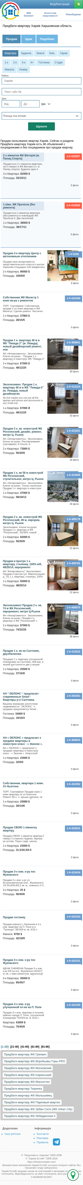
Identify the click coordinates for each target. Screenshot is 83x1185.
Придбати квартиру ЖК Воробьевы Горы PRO (34, 1061)
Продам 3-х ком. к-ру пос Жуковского (19, 873)
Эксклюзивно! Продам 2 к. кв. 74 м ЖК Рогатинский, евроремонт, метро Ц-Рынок (22, 608)
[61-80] (35, 1046)
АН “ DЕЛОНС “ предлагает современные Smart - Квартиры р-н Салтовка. (21, 696)
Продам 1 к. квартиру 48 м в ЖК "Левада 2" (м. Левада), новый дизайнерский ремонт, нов (22, 345)
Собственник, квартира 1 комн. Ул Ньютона (23, 785)
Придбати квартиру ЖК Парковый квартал (32, 1102)
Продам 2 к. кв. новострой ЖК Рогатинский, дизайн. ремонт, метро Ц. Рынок (22, 431)
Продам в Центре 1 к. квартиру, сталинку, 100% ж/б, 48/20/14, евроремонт (22, 564)
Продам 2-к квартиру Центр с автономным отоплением (22, 255)
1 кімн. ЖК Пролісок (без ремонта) (19, 206)
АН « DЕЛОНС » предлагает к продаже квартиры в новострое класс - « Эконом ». (22, 741)
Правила (42, 1142)
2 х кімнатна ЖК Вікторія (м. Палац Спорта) (21, 157)
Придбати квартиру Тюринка (23, 1088)
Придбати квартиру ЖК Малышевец (28, 1095)
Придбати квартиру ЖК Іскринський (27, 1075)
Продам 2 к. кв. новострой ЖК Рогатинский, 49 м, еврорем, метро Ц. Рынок (22, 520)
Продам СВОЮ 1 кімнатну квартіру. (20, 829)
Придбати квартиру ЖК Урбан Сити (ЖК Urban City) (38, 1109)
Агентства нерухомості (50, 14)
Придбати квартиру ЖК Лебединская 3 (29, 1116)
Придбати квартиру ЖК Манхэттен (27, 1081)
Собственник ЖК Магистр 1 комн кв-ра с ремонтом (21, 299)
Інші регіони (12, 1134)
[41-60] (25, 1046)
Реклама (42, 1138)
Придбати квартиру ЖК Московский (27, 1068)
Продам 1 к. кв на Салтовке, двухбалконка (21, 652)
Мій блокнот (29, 14)
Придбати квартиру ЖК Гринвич (25, 1054)
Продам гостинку (14, 917)
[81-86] (45, 1046)
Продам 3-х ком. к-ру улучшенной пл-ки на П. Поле (22, 1006)
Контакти (43, 1134)
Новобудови (73, 14)
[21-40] (14, 1046)
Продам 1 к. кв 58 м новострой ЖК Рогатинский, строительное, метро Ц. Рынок (23, 476)
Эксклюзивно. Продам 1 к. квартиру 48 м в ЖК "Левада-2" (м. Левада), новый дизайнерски (23, 389)
